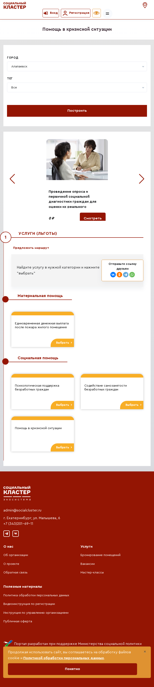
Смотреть (93, 218)
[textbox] (19, 66)
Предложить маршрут (31, 248)
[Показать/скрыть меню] (107, 14)
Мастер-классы (92, 572)
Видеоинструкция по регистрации (29, 604)
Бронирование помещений (101, 555)
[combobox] (77, 66)
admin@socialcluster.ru (22, 510)
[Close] (145, 652)
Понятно (72, 669)
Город (12, 57)
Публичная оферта (17, 621)
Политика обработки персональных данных (36, 595)
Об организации (15, 555)
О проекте (11, 564)
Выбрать (64, 342)
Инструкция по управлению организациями (36, 612)
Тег (10, 78)
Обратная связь (15, 572)
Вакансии (88, 564)
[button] (145, 5)
